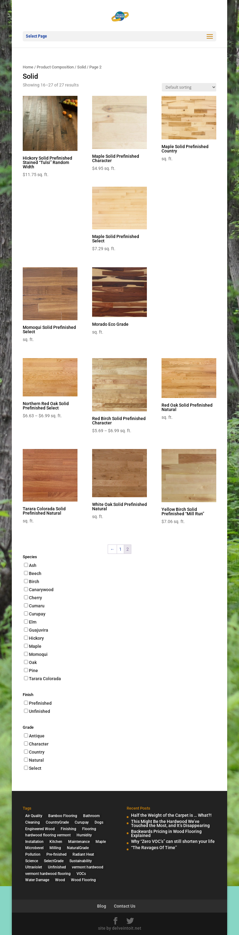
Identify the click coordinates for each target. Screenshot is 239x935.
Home (28, 67)
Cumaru (37, 605)
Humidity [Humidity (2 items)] (84, 835)
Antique (37, 735)
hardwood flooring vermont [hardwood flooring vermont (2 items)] (48, 835)
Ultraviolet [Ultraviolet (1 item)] (33, 867)
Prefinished (40, 703)
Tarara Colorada (45, 678)
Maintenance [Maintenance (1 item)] (79, 841)
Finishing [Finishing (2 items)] (68, 829)
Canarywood (41, 589)
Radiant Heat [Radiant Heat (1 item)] (83, 854)
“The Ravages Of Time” (154, 847)
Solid (81, 67)
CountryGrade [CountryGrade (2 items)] (57, 822)
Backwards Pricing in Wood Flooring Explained (166, 833)
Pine (33, 670)
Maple (35, 646)
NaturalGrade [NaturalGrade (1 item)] (78, 848)
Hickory (36, 638)
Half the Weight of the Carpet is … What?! (171, 815)
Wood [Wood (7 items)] (60, 880)
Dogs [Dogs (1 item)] (99, 822)
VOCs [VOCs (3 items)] (81, 874)
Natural (36, 760)
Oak (33, 662)
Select (35, 768)
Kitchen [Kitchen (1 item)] (55, 841)
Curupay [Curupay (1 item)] (82, 822)
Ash (32, 565)
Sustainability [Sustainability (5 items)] (80, 861)
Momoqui (38, 654)
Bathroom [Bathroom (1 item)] (91, 816)
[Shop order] (189, 87)
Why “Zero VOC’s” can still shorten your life (173, 841)
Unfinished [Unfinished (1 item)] (57, 867)
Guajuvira (38, 630)
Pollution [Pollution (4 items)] (32, 854)
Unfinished (39, 711)
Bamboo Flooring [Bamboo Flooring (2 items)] (62, 816)
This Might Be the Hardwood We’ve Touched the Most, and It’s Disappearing (170, 823)
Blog (101, 906)
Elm (32, 621)
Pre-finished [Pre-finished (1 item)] (56, 854)
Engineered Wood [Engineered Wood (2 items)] (40, 829)
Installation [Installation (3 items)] (34, 841)
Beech (35, 573)
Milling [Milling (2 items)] (55, 848)
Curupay (37, 613)
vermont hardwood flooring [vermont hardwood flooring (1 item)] (48, 874)
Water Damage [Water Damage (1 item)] (37, 880)
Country (37, 752)
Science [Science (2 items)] (31, 861)
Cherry (35, 597)
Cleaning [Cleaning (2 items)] (32, 822)
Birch (34, 581)
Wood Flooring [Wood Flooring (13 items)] (83, 880)
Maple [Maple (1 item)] (101, 841)
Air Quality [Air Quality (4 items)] (33, 816)
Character (39, 743)
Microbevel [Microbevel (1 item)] (34, 848)
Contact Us (124, 906)
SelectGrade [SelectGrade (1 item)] (53, 861)
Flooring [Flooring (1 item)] (89, 829)
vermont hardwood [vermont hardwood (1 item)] (87, 867)
